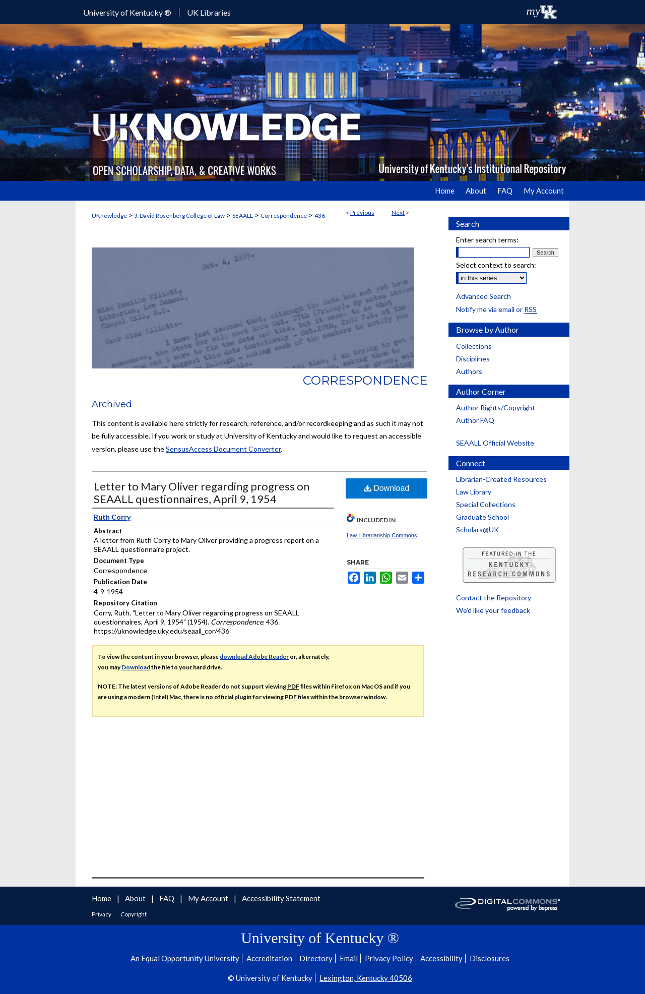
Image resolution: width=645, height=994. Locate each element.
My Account (209, 898)
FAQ (167, 898)
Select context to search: (496, 265)
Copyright (133, 914)
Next (398, 212)
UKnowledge (109, 215)
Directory (316, 958)
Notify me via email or (496, 309)
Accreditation (269, 958)
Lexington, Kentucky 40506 (365, 977)
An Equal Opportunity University (185, 958)
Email (349, 958)
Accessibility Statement (281, 898)
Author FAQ (475, 420)
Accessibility (441, 958)
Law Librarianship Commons (382, 535)
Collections (474, 346)
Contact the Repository (493, 597)
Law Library (473, 491)
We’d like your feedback (493, 610)
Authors (469, 371)
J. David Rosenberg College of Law (180, 215)
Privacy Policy (389, 958)
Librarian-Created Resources (501, 479)
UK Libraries (209, 12)
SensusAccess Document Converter (223, 449)
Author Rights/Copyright (495, 407)
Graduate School (482, 517)
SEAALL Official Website (495, 443)
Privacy (102, 914)
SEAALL (242, 215)
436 (319, 215)
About (136, 898)
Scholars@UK (477, 529)
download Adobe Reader (254, 656)
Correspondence (284, 215)
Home (102, 898)
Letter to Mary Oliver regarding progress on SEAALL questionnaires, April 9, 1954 (201, 492)
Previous (362, 212)
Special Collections (485, 504)
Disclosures (489, 958)
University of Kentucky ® (127, 12)
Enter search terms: (487, 239)
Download (387, 488)
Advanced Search (483, 296)
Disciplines (473, 358)
